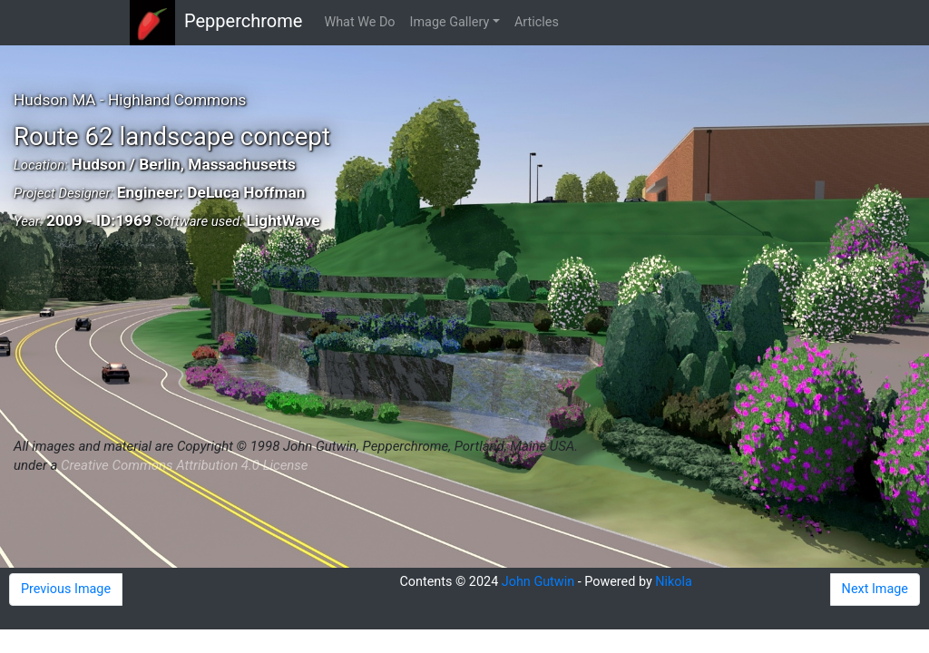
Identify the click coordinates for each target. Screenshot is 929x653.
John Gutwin (538, 582)
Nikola (673, 582)
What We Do (359, 22)
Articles (536, 22)
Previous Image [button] (66, 589)
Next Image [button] (875, 589)
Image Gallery (450, 22)
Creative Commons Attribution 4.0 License (184, 465)
